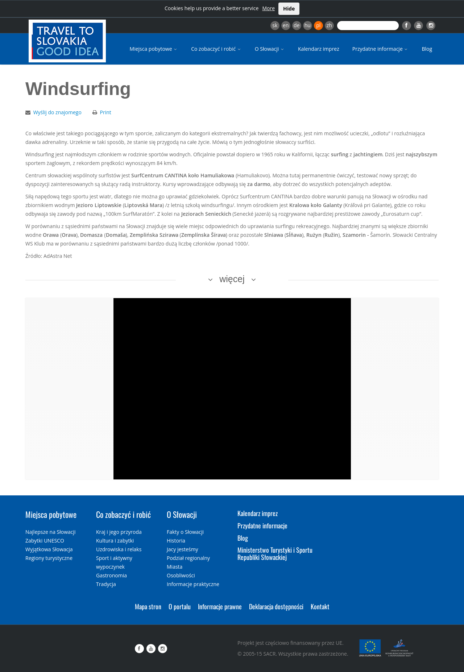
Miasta (174, 566)
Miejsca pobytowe (154, 48)
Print (105, 112)
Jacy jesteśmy (182, 549)
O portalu (180, 606)
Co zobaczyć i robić (216, 48)
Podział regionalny (188, 557)
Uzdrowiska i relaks (118, 549)
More (268, 8)
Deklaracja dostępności (276, 606)
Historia (176, 540)
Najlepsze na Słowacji (50, 531)
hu (307, 25)
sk (274, 25)
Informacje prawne (220, 606)
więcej (232, 279)
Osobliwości (181, 575)
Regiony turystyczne (48, 557)
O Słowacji (270, 48)
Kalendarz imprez (318, 48)
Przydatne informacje (380, 48)
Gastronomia (111, 575)
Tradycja (106, 584)
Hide (289, 8)
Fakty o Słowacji (185, 531)
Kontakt (320, 606)
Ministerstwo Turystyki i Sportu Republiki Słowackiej (274, 553)
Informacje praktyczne (193, 584)
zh (329, 25)
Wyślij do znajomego (57, 112)
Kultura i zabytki (115, 540)
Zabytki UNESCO (44, 540)
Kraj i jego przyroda (119, 531)
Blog (427, 48)
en (286, 25)
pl (318, 25)
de (296, 25)
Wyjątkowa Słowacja (49, 549)
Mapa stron (148, 606)
